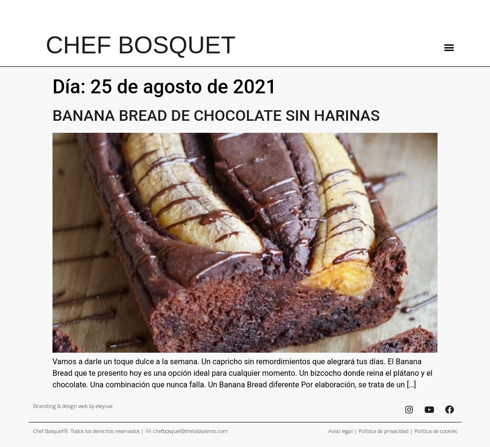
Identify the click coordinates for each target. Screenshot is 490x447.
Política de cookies (435, 430)
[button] (449, 47)
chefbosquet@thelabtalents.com (190, 430)
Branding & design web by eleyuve (73, 405)
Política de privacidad (384, 430)
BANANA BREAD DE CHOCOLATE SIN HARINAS (216, 115)
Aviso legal (340, 430)
